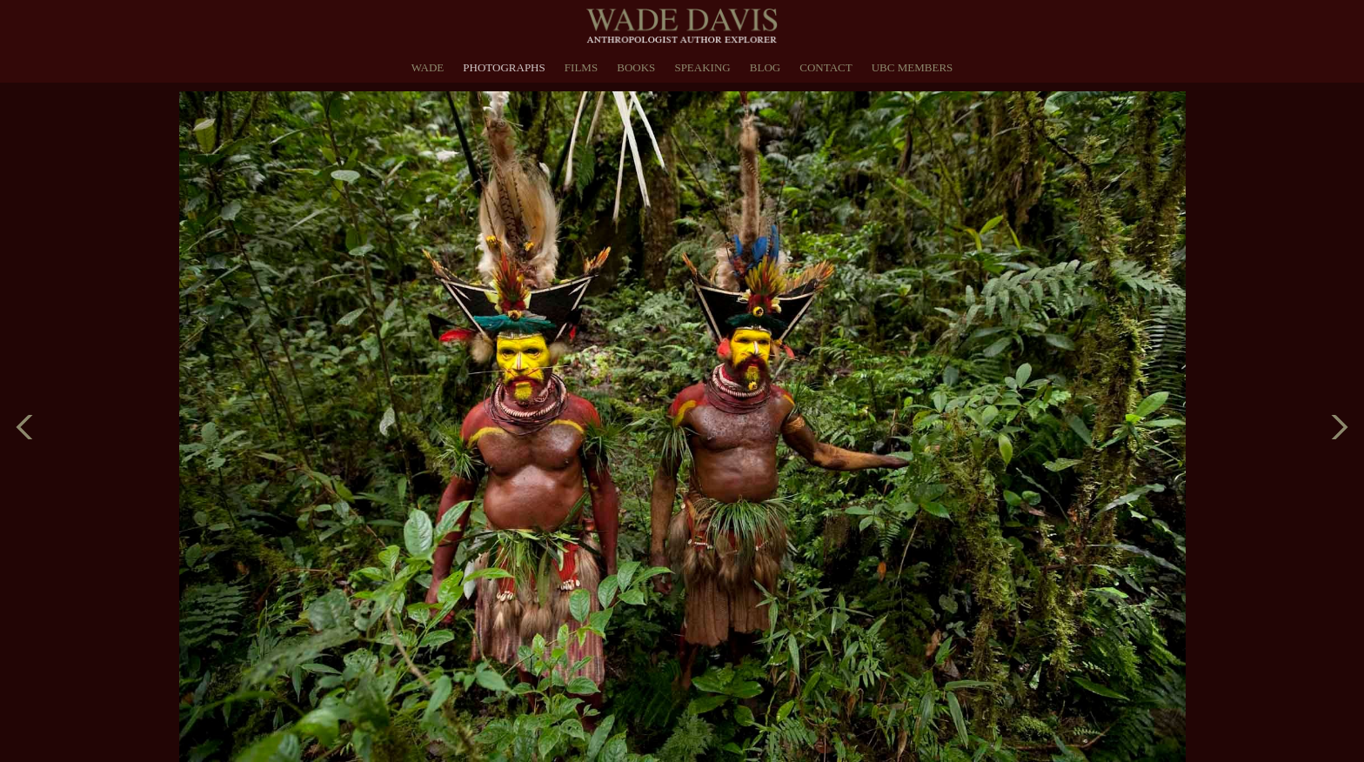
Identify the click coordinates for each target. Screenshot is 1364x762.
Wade (428, 67)
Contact (825, 67)
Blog (765, 67)
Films (581, 67)
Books (636, 67)
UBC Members (912, 67)
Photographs (504, 67)
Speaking (702, 67)
